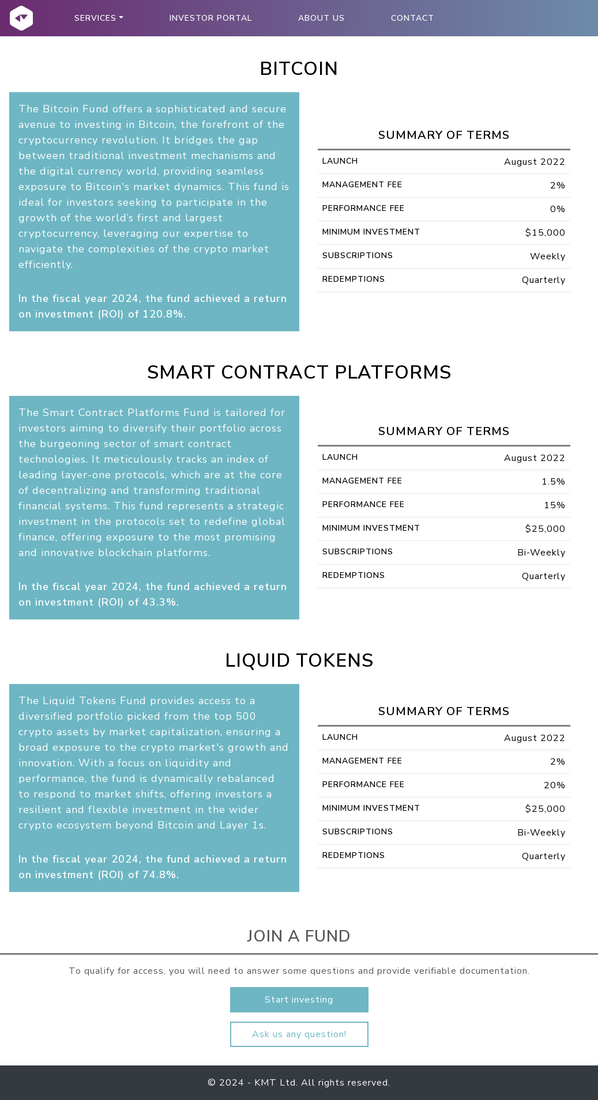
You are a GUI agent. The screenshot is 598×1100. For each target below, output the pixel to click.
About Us (321, 18)
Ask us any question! (299, 1034)
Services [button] (95, 18)
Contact (412, 18)
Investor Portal (211, 18)
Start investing (299, 999)
